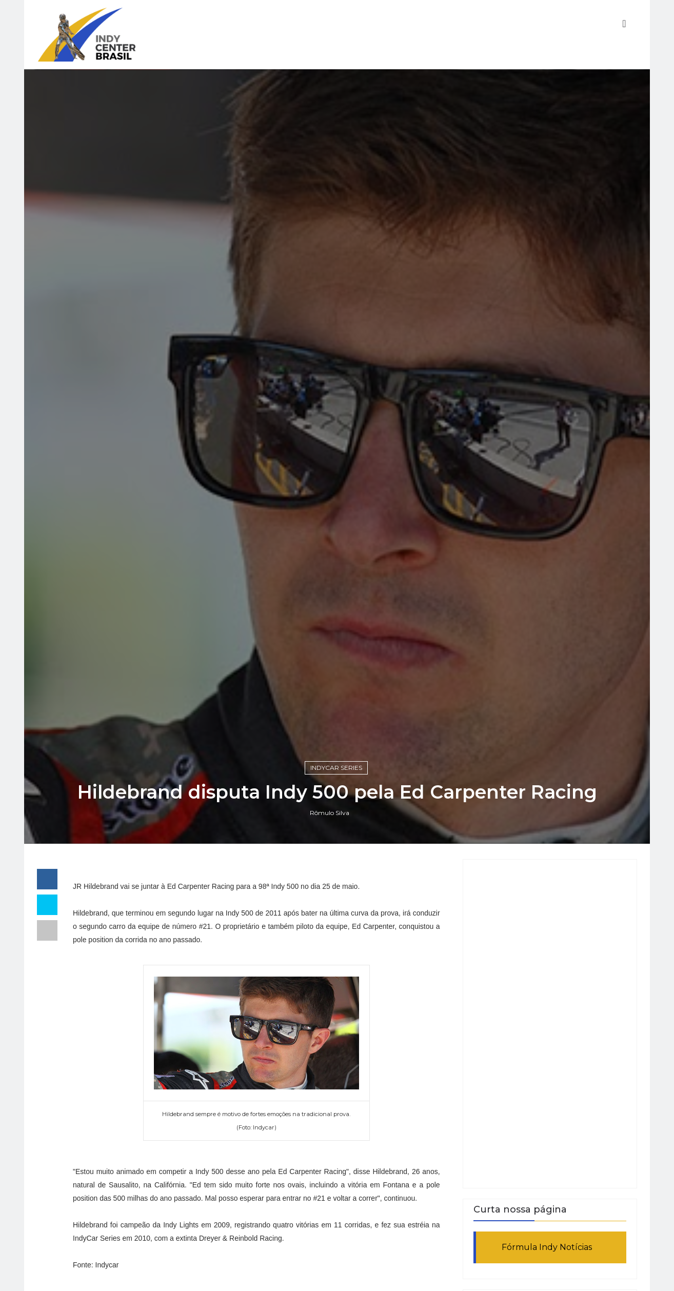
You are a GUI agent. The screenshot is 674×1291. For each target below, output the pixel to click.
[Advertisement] (549, 1024)
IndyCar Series (336, 767)
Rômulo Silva (329, 813)
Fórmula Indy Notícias (547, 1247)
